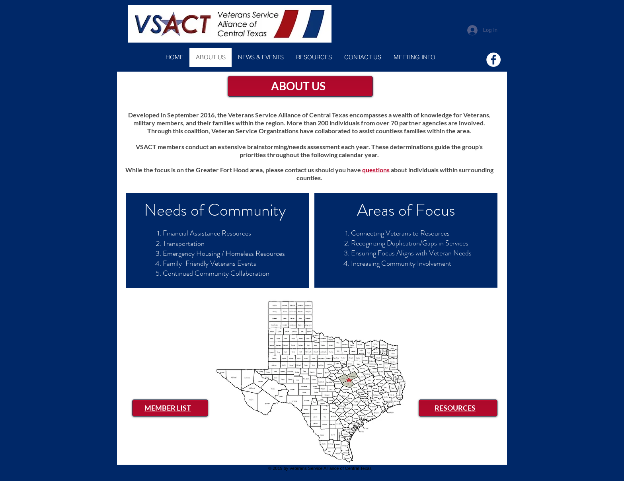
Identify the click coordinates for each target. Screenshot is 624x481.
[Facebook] (493, 60)
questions (376, 169)
